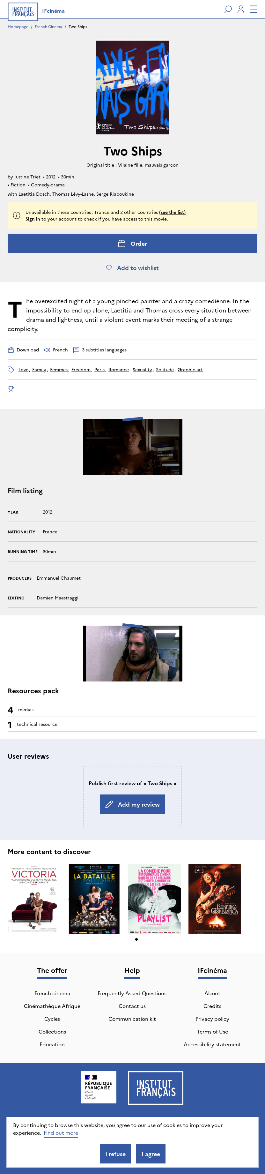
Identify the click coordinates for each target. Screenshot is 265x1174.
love (23, 369)
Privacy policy (212, 1018)
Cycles (52, 1018)
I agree (151, 1154)
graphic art (190, 369)
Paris (99, 369)
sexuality (142, 369)
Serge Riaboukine (115, 194)
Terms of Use (212, 1031)
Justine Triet (27, 176)
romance (118, 369)
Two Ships (78, 26)
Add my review (132, 804)
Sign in (33, 218)
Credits (212, 1005)
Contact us (132, 1005)
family (39, 369)
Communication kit (132, 1018)
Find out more (61, 1132)
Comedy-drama (48, 184)
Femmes (59, 369)
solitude (165, 369)
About (212, 993)
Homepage (18, 26)
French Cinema (48, 26)
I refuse (115, 1154)
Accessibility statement (212, 1044)
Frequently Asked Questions (132, 993)
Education (52, 1044)
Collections (52, 1031)
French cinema (52, 993)
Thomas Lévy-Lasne (73, 194)
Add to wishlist (132, 268)
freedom (81, 369)
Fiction (18, 184)
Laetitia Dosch (34, 194)
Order (132, 243)
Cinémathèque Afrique (52, 1005)
